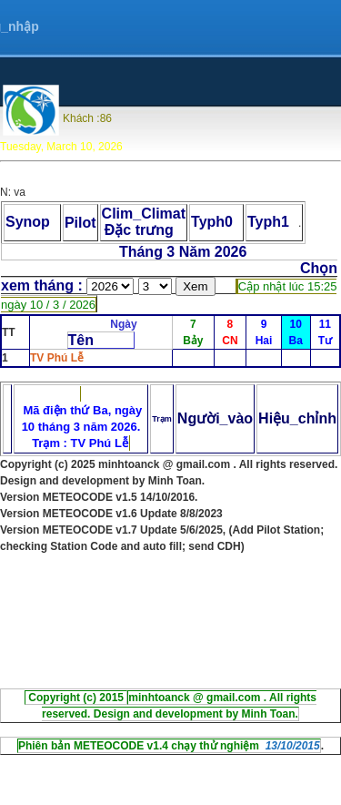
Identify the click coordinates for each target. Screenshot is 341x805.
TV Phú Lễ (57, 358)
